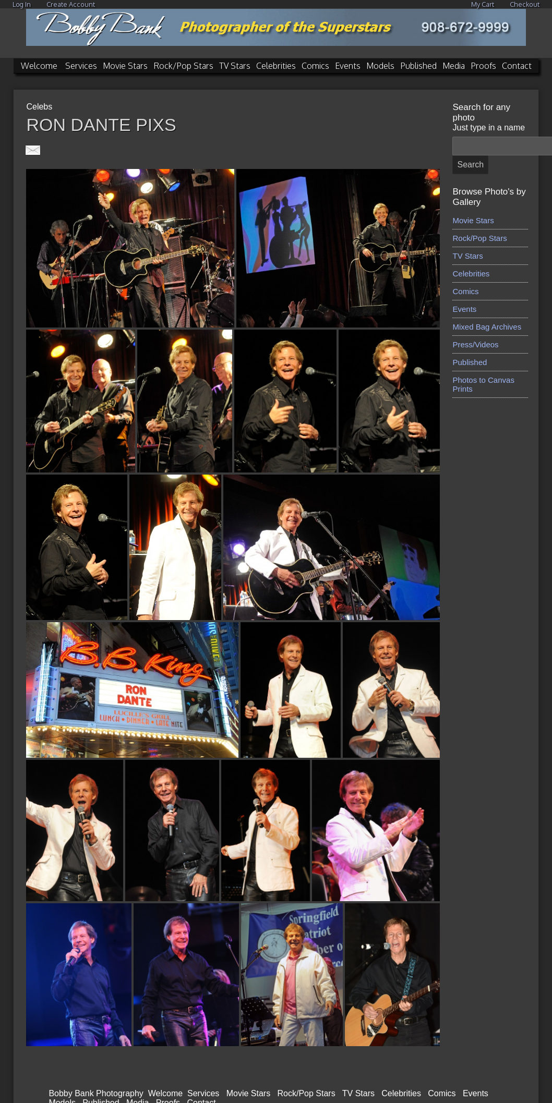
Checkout (524, 4)
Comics (315, 65)
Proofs (483, 65)
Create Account (70, 4)
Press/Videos (475, 344)
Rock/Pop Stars (183, 65)
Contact (517, 65)
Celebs (39, 106)
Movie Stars (125, 65)
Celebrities (276, 65)
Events (348, 65)
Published (418, 65)
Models (380, 65)
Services (81, 65)
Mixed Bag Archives (486, 326)
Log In (22, 4)
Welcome (39, 65)
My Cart (483, 4)
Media (453, 65)
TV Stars (234, 65)
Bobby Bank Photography (96, 1093)
